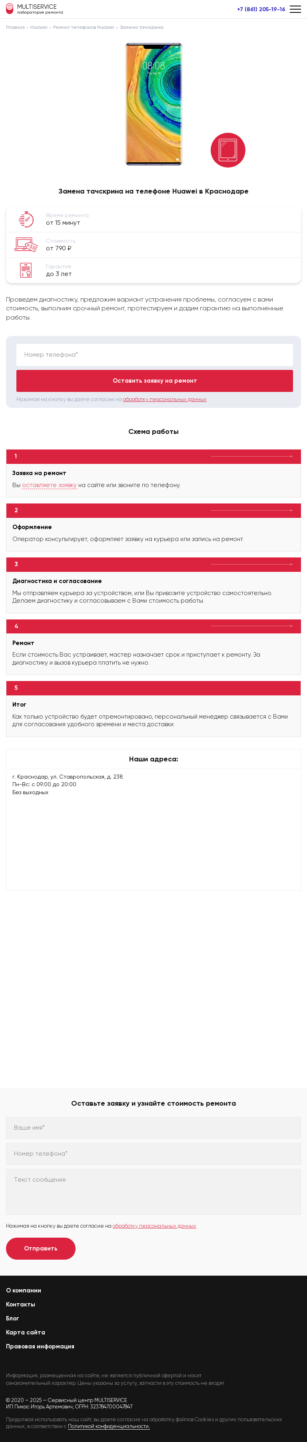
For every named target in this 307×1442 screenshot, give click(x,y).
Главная (15, 27)
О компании (23, 1290)
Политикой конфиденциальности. (109, 1426)
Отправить (41, 1248)
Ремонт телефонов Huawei (83, 27)
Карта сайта (25, 1332)
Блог (12, 1318)
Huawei (39, 27)
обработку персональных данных (165, 399)
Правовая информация (40, 1346)
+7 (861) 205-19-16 (261, 9)
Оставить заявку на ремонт (155, 380)
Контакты (20, 1304)
